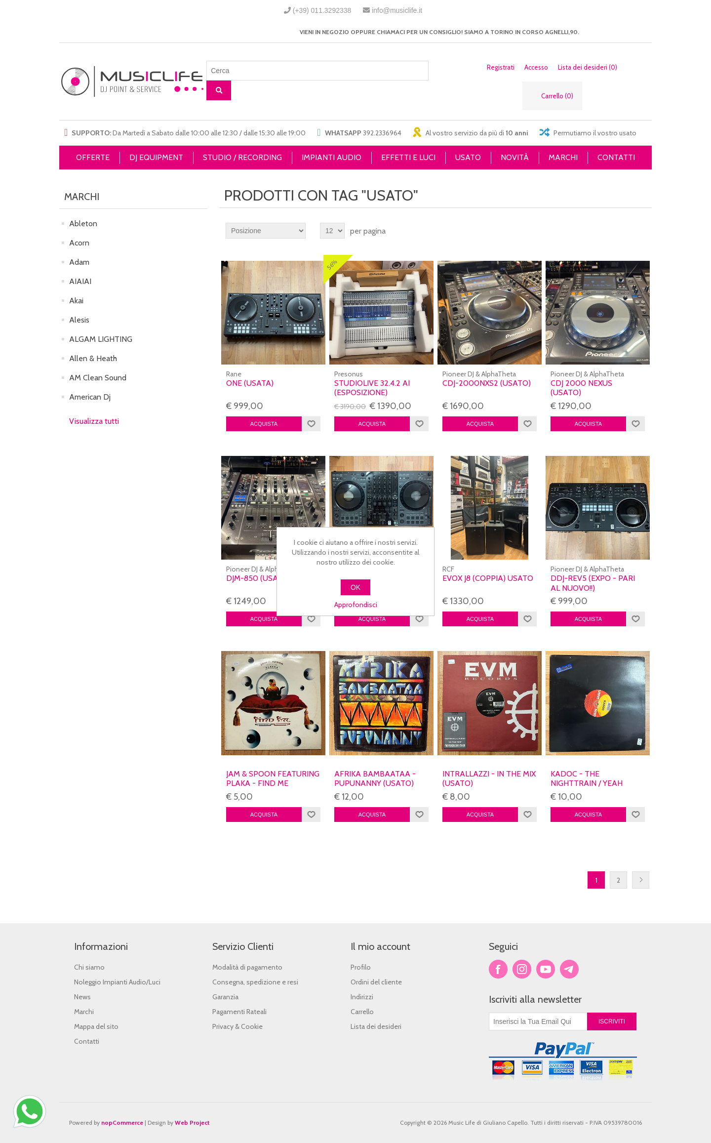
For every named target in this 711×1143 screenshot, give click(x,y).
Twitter (522, 969)
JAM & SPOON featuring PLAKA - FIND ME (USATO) (272, 783)
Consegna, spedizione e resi (255, 982)
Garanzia (225, 996)
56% (332, 265)
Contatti (86, 1041)
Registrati (500, 67)
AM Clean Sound (97, 377)
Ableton (83, 223)
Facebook (498, 969)
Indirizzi (362, 996)
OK (355, 587)
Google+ (569, 969)
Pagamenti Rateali (239, 1011)
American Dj (90, 397)
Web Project (192, 1122)
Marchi (84, 1011)
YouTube (545, 969)
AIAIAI (80, 281)
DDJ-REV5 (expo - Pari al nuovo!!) (593, 582)
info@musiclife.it (397, 10)
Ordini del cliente (376, 982)
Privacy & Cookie (237, 1026)
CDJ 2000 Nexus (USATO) (581, 387)
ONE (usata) (250, 383)
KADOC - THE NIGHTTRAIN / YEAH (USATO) (587, 783)
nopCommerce (122, 1122)
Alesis (79, 320)
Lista (643, 231)
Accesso (536, 67)
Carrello (362, 1011)
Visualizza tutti (94, 421)
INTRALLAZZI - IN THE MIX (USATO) (489, 778)
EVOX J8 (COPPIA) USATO (487, 578)
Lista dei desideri (376, 1026)
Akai (76, 300)
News (82, 996)
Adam (79, 262)
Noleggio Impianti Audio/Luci (117, 982)
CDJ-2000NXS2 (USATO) (486, 383)
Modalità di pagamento (247, 967)
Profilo (361, 967)
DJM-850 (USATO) (258, 578)
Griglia (626, 231)
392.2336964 (382, 132)
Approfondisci (355, 604)
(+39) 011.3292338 (322, 10)
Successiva (640, 880)
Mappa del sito (96, 1026)
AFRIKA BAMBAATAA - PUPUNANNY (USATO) (375, 778)
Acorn (79, 242)
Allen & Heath (93, 358)
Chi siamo (89, 967)
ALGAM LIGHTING (100, 339)
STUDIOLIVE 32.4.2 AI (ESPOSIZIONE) (372, 387)
